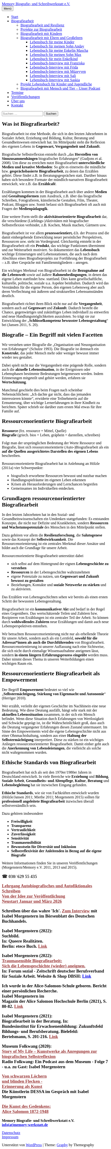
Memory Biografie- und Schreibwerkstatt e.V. (36, 4)
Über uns (18, 101)
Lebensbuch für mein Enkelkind (54, 59)
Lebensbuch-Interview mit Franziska (57, 63)
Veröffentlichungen (25, 97)
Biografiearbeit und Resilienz (42, 25)
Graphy (62, 1145)
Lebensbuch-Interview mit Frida (54, 67)
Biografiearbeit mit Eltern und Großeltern (51, 38)
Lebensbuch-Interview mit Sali (53, 76)
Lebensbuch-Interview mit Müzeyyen (58, 71)
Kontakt (17, 105)
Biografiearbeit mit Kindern (41, 34)
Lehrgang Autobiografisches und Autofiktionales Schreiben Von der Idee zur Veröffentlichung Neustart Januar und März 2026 (47, 893)
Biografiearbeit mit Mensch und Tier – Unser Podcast (60, 88)
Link (86, 976)
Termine (17, 93)
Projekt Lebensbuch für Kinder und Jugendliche (56, 84)
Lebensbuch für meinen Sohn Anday (57, 46)
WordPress (34, 1145)
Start (14, 17)
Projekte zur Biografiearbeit (41, 29)
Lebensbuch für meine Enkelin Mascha (59, 50)
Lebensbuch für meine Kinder (52, 42)
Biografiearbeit (22, 21)
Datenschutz (11, 1133)
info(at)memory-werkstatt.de (25, 1125)
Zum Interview (76, 910)
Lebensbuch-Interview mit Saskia (55, 80)
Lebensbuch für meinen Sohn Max (55, 55)
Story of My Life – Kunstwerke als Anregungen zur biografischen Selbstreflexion (49, 1054)
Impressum (10, 1137)
